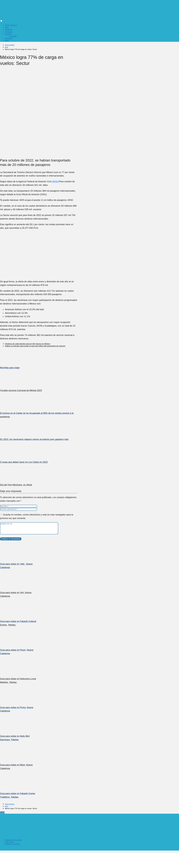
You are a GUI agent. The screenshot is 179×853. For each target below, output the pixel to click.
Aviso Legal (9, 844)
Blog (7, 41)
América (8, 30)
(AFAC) (55, 181)
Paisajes (8, 38)
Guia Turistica (11, 25)
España (13, 36)
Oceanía (8, 32)
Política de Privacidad (13, 842)
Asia (7, 27)
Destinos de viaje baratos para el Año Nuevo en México (27, 344)
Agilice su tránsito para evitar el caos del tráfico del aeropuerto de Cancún (35, 346)
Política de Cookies (12, 846)
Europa (8, 34)
